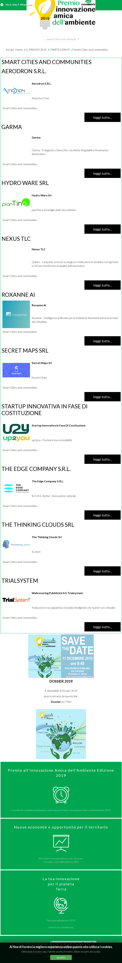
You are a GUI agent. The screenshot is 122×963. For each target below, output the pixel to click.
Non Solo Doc (78, 956)
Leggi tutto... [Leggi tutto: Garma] (102, 173)
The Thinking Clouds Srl (38, 524)
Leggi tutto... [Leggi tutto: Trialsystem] (102, 627)
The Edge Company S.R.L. (36, 468)
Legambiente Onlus (58, 953)
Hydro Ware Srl (25, 182)
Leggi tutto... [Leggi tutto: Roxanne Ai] (102, 341)
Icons (39, 956)
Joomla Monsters (60, 956)
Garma (12, 126)
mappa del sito (77, 953)
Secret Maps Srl (25, 350)
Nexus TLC (16, 238)
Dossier (56, 701)
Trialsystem (20, 580)
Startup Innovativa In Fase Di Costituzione (45, 409)
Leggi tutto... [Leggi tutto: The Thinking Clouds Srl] (102, 571)
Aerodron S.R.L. (24, 71)
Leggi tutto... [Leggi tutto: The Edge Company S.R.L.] (102, 515)
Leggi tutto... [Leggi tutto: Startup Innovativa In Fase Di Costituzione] (102, 459)
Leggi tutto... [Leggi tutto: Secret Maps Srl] (102, 397)
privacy (90, 953)
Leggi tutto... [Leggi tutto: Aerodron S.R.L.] (102, 117)
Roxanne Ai (18, 294)
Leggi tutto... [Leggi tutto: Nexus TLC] (102, 285)
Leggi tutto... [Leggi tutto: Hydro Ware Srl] (102, 229)
